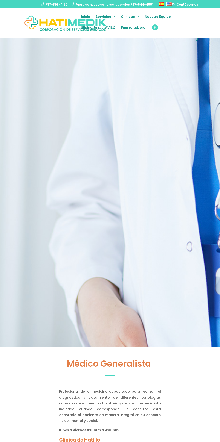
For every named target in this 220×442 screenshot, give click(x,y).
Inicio (85, 17)
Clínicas (128, 17)
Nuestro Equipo (158, 17)
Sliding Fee (90, 28)
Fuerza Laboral (133, 28)
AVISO (110, 28)
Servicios (103, 17)
